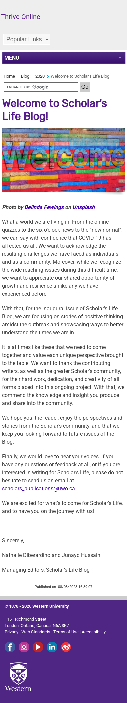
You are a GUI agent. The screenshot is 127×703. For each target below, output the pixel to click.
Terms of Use (66, 631)
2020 (40, 76)
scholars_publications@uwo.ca (38, 488)
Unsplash (83, 207)
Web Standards (35, 631)
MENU (11, 58)
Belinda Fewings (44, 207)
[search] (41, 87)
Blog (25, 76)
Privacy (11, 631)
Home (9, 76)
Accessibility (94, 631)
